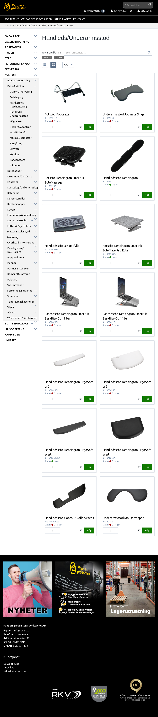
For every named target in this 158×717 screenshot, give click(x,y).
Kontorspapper (16, 204)
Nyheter (10, 340)
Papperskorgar (16, 257)
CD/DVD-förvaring (21, 91)
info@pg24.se (21, 630)
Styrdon (14, 154)
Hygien (9, 52)
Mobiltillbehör (18, 132)
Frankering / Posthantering (18, 104)
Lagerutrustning (17, 41)
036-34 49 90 (22, 634)
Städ (8, 58)
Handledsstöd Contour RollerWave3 (69, 518)
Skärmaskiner (15, 285)
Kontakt (79, 19)
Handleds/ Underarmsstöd (19, 114)
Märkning (12, 237)
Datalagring (16, 97)
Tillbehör (15, 165)
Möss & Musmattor (20, 137)
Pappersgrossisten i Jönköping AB (24, 625)
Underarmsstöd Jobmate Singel (124, 114)
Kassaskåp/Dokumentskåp (23, 187)
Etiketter (12, 181)
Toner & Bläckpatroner (20, 301)
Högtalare (16, 121)
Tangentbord (17, 159)
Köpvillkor (9, 667)
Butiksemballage (17, 323)
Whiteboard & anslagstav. (22, 318)
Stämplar (12, 296)
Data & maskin (39, 25)
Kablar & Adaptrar (20, 126)
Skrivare (15, 148)
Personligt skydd (17, 63)
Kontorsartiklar (16, 198)
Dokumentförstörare (19, 176)
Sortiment (12, 19)
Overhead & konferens (20, 242)
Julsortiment (14, 329)
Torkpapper (13, 47)
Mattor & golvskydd (18, 231)
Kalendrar (13, 193)
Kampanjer (12, 334)
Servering (12, 69)
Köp (89, 126)
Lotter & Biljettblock (19, 226)
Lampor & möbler (17, 220)
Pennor (11, 262)
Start (7, 25)
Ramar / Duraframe (18, 274)
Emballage (12, 36)
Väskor (11, 312)
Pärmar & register (18, 268)
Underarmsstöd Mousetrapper (123, 518)
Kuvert (11, 209)
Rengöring (16, 143)
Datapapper (14, 170)
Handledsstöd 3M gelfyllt (62, 245)
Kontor (26, 25)
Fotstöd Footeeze (57, 114)
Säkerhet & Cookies (14, 671)
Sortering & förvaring (19, 290)
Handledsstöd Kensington (120, 177)
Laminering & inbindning (21, 215)
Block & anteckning (18, 80)
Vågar (10, 307)
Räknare (12, 279)
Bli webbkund (11, 663)
